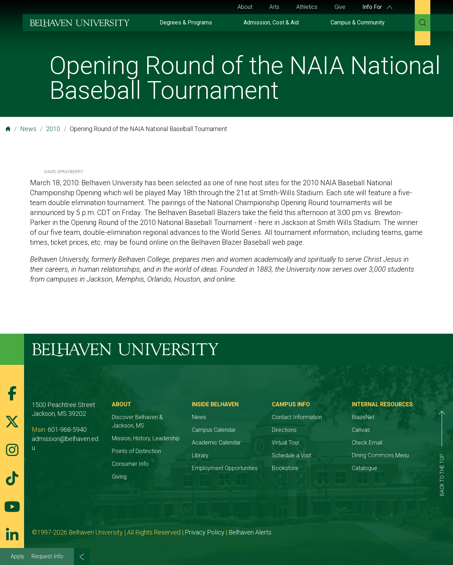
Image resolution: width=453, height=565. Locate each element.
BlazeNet (363, 417)
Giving (119, 476)
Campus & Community (358, 22)
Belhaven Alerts (250, 532)
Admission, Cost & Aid (271, 22)
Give (339, 7)
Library (200, 455)
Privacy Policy (204, 532)
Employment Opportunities (225, 468)
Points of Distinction (136, 451)
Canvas (361, 429)
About (244, 7)
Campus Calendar (214, 429)
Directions (284, 429)
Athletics (306, 7)
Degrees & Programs (186, 22)
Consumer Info (130, 464)
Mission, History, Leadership (146, 438)
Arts (274, 7)
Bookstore (285, 468)
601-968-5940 (67, 429)
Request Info (47, 556)
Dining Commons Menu (380, 455)
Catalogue (364, 468)
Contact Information (297, 417)
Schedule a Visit (291, 455)
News (28, 128)
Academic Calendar (216, 442)
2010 (53, 128)
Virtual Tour (285, 442)
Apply (17, 556)
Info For (377, 7)
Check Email (367, 442)
